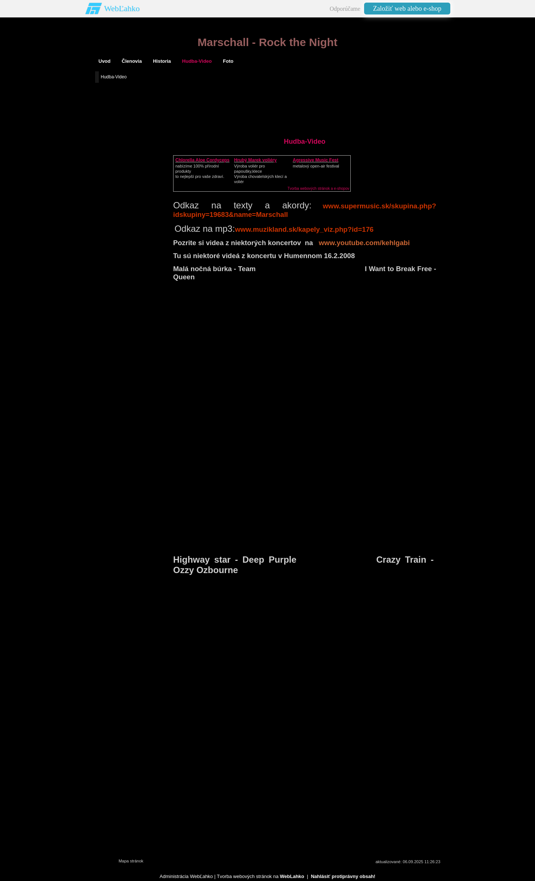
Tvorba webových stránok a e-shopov (318, 188)
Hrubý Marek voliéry (255, 160)
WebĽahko (122, 8)
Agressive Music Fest (315, 160)
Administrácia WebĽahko (186, 876)
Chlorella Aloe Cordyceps (202, 160)
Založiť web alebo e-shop (407, 8)
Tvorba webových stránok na (260, 876)
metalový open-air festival (316, 166)
